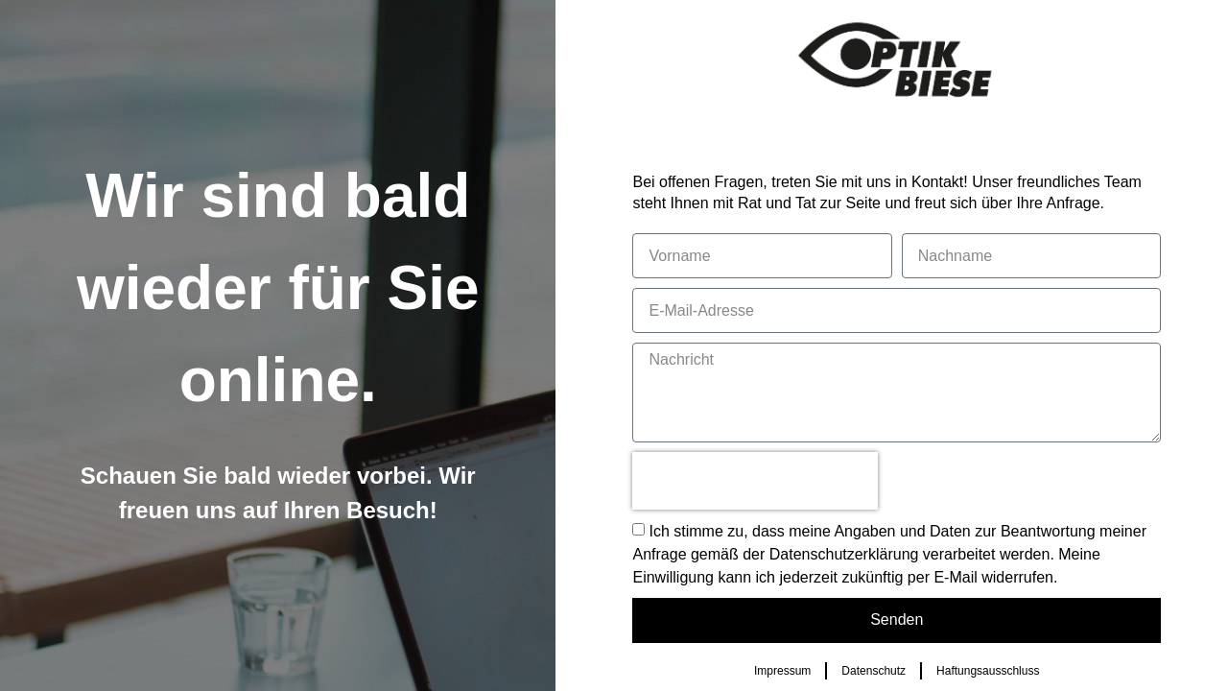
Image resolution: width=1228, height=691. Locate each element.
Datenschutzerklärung (844, 554)
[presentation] (755, 481)
